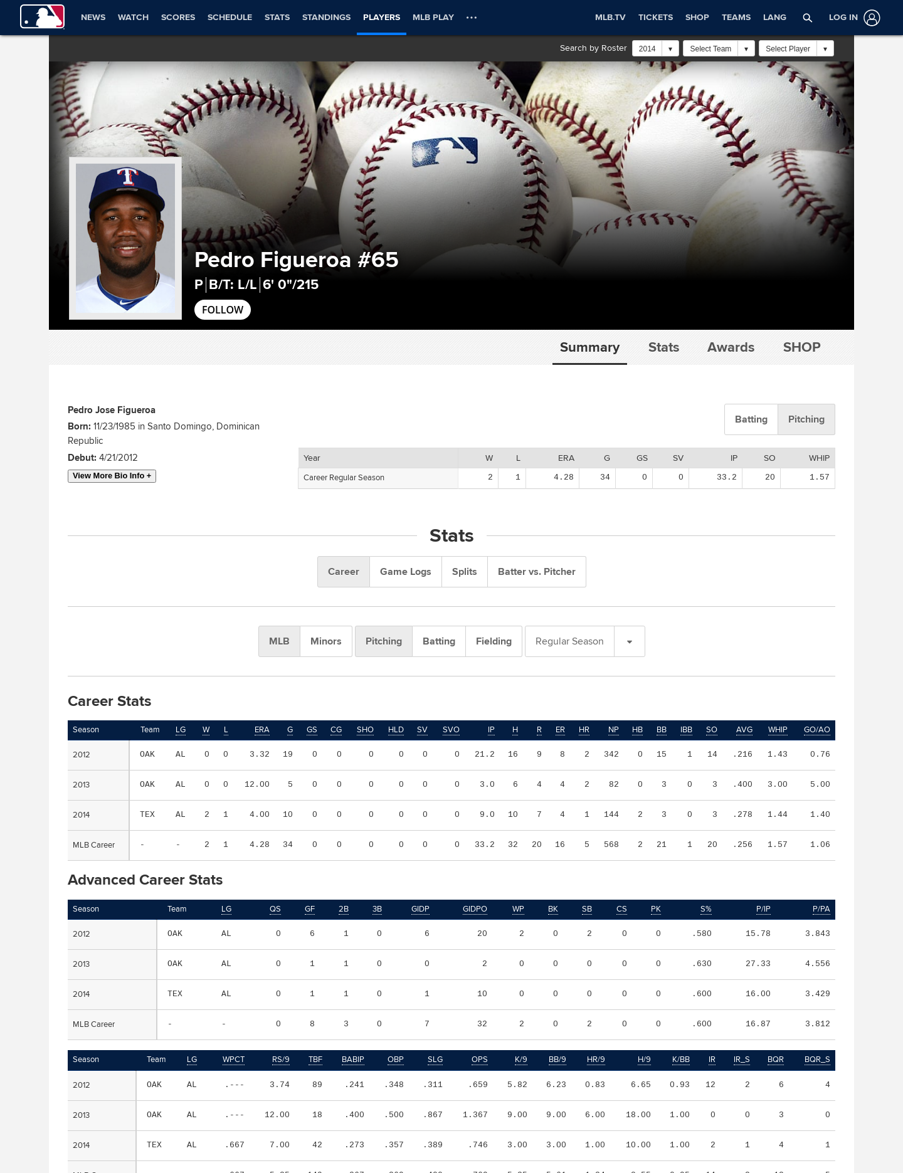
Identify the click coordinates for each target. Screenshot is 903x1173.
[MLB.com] (76, 1152)
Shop (802, 347)
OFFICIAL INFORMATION (106, 1099)
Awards (730, 347)
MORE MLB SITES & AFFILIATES (524, 1099)
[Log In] (852, 18)
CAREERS (684, 1099)
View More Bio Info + (112, 475)
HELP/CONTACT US (298, 1099)
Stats (663, 347)
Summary (590, 347)
